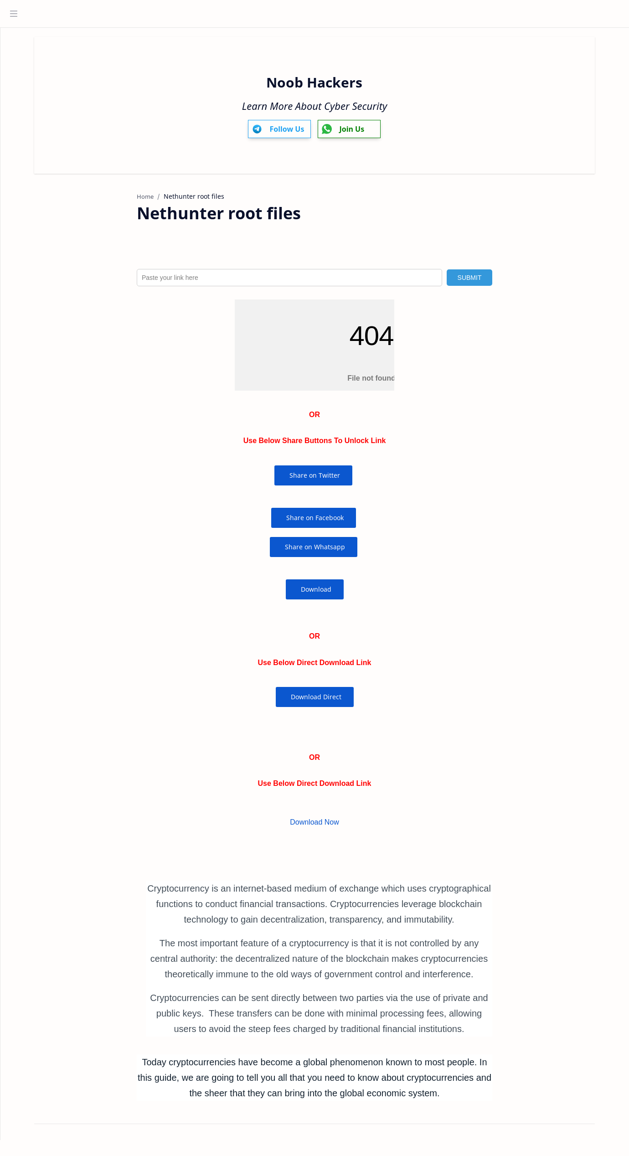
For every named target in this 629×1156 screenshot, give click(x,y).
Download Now (331, 827)
